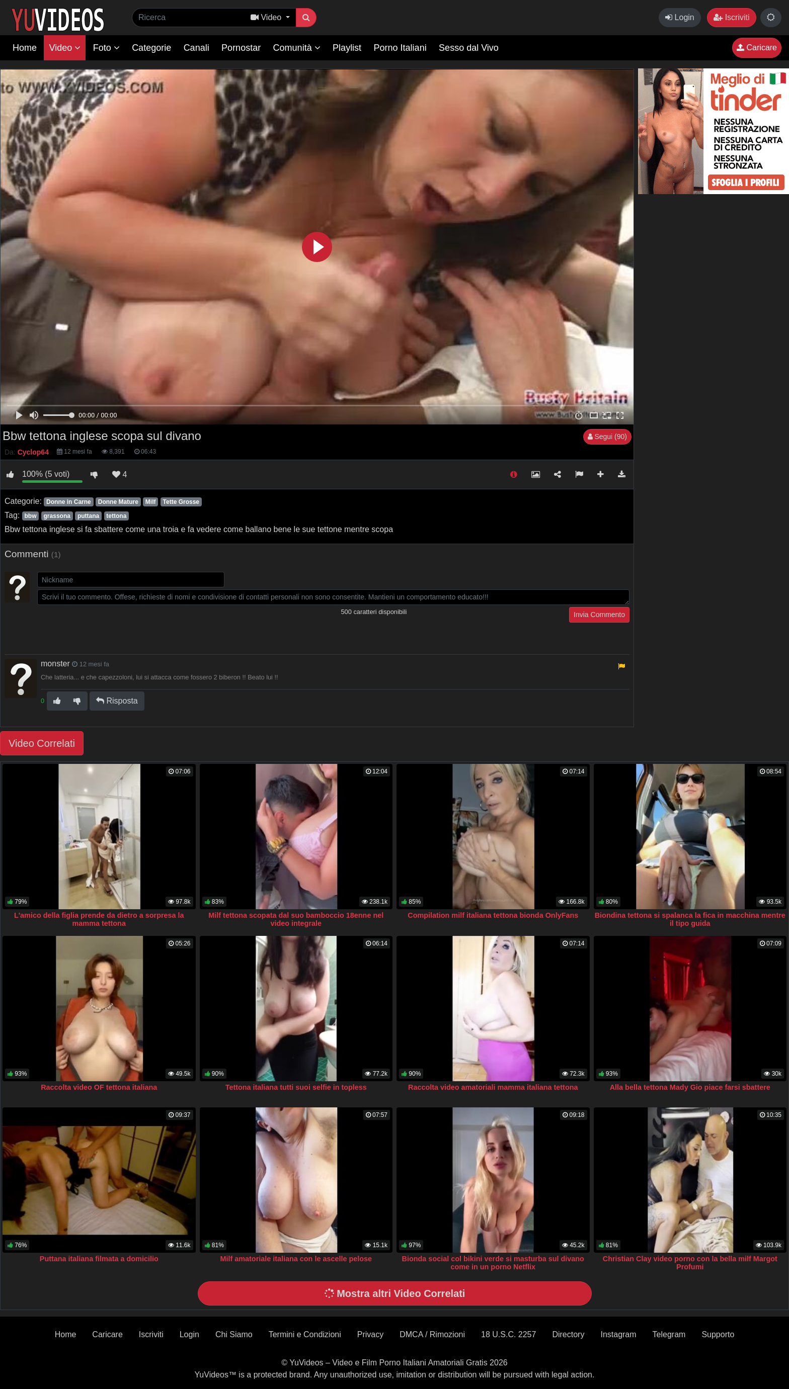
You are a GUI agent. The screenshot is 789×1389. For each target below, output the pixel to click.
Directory (568, 1334)
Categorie (151, 48)
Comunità (297, 48)
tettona (116, 515)
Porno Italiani (400, 48)
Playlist (347, 48)
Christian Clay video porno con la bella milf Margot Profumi (690, 1263)
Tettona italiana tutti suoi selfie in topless (296, 1087)
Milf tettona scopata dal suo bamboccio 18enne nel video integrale (295, 919)
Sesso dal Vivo (469, 48)
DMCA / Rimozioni (432, 1334)
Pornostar (241, 48)
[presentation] (113, 626)
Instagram (618, 1334)
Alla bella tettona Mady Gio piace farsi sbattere (690, 1087)
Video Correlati (42, 743)
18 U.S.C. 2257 (508, 1334)
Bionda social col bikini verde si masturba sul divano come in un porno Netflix (493, 1263)
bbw (30, 515)
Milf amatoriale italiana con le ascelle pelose (296, 1259)
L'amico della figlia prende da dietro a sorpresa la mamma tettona (99, 919)
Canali (196, 48)
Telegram (669, 1334)
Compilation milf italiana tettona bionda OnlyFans (493, 915)
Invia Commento (599, 615)
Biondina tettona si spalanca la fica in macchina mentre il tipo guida (690, 919)
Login (679, 17)
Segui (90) (607, 436)
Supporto (717, 1334)
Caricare (757, 47)
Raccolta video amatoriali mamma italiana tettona (493, 1087)
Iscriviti (731, 17)
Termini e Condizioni (305, 1334)
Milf (150, 501)
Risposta (117, 701)
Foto (106, 48)
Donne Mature (118, 501)
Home (25, 48)
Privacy (370, 1334)
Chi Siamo (234, 1334)
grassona (57, 515)
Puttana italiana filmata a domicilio (99, 1259)
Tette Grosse (181, 501)
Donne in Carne (68, 501)
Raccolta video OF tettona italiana (99, 1087)
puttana (88, 515)
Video (65, 48)
